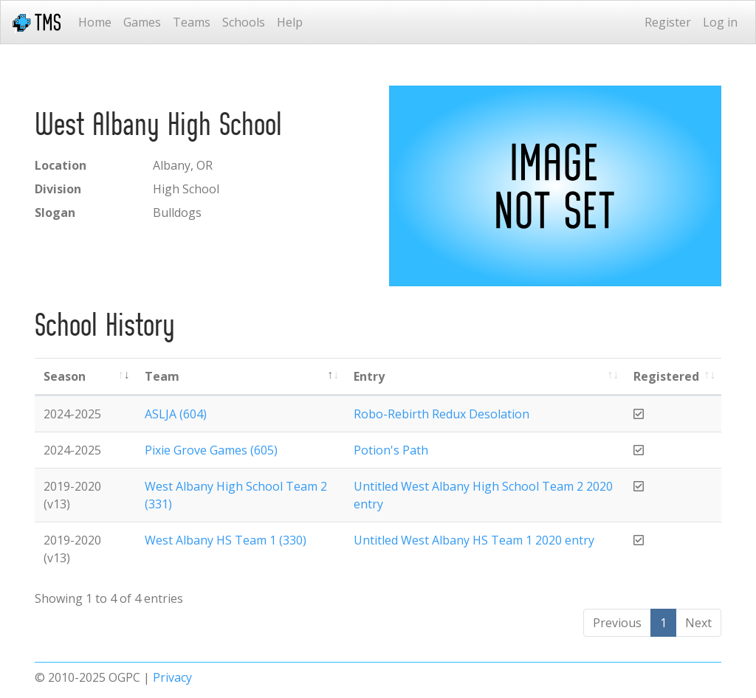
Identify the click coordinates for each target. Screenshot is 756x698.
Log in (720, 22)
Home (94, 22)
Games (142, 22)
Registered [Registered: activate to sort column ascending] (666, 376)
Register (668, 22)
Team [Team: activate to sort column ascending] (162, 376)
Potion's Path (391, 450)
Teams (191, 22)
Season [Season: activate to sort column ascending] (65, 376)
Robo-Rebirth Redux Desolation (441, 414)
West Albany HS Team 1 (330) (225, 540)
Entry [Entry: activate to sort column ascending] (369, 376)
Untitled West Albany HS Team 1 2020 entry (474, 540)
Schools (243, 22)
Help (290, 22)
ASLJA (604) (176, 414)
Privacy (172, 677)
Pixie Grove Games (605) (211, 450)
